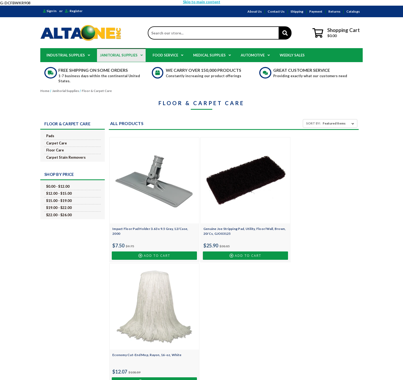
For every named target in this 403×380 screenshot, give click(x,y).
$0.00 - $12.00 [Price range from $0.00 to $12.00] (58, 186)
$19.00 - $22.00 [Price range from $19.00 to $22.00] (59, 207)
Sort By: (313, 123)
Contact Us (276, 11)
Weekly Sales (292, 55)
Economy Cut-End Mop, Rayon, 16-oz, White (264, 205)
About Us (254, 11)
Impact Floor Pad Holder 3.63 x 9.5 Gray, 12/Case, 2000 (138, 205)
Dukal (226, 336)
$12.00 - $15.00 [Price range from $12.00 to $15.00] (59, 193)
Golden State (232, 330)
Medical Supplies (212, 55)
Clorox (227, 302)
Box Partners (232, 313)
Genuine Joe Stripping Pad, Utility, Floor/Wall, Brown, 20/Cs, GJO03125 (201, 208)
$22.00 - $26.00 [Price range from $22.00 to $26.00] (59, 215)
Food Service (168, 55)
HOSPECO (230, 290)
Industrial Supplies (68, 55)
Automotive (255, 55)
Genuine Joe (231, 307)
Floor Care (55, 150)
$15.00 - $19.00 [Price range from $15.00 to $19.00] (59, 200)
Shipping (296, 11)
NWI (225, 296)
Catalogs (353, 11)
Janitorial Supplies (121, 55)
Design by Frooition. (251, 366)
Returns (334, 11)
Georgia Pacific (233, 324)
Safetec (227, 341)
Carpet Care (56, 143)
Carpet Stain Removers (66, 157)
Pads (50, 136)
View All (228, 347)
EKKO (226, 319)
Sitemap (128, 324)
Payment (315, 11)
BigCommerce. (228, 366)
